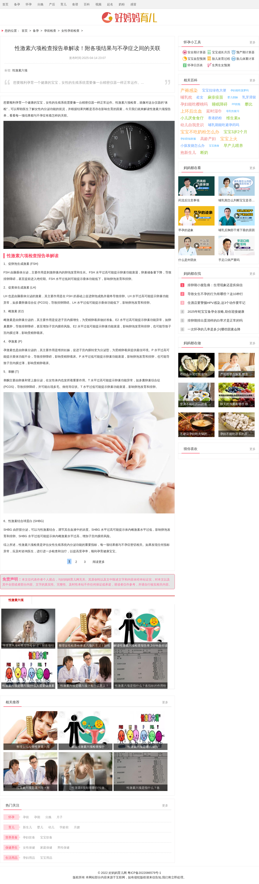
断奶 (204, 152)
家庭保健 (46, 847)
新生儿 (27, 827)
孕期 (37, 817)
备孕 (17, 4)
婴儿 (40, 827)
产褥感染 (189, 90)
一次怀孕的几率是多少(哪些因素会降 (214, 329)
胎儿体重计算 (245, 58)
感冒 (133, 4)
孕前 (26, 817)
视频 (98, 4)
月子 (60, 817)
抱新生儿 (188, 152)
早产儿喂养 (233, 146)
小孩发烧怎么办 (192, 145)
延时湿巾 (214, 111)
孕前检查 (50, 30)
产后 (52, 4)
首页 (5, 4)
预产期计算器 (245, 52)
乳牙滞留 (249, 97)
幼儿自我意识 (192, 125)
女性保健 (29, 847)
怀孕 (29, 4)
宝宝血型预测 (197, 58)
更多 (165, 702)
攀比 (249, 104)
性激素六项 (19, 70)
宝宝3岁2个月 (235, 132)
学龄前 (64, 827)
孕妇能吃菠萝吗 (240, 90)
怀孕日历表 (195, 65)
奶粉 (122, 4)
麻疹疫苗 (215, 97)
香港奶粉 (215, 118)
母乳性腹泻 (232, 111)
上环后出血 (191, 111)
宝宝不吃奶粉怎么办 (199, 131)
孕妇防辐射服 (188, 138)
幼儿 (51, 827)
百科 (87, 4)
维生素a (233, 118)
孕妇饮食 (29, 837)
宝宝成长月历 (221, 52)
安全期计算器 (197, 52)
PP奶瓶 (236, 104)
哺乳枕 (186, 97)
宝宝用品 (46, 857)
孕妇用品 (29, 857)
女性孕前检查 (70, 30)
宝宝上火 (228, 138)
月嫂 (77, 827)
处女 (199, 97)
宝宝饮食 (46, 837)
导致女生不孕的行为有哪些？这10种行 (215, 294)
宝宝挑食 (214, 145)
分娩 (40, 4)
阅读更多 (99, 562)
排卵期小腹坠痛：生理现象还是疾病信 (215, 285)
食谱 (75, 4)
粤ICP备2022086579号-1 (144, 873)
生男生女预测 (221, 65)
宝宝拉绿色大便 (214, 90)
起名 (110, 4)
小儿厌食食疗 (192, 118)
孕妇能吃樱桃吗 (194, 104)
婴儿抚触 (232, 97)
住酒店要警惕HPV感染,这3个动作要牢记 (216, 303)
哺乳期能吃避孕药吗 (223, 125)
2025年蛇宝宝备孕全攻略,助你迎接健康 (216, 311)
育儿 (63, 4)
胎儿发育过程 (221, 58)
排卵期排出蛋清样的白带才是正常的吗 (215, 320)
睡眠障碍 (219, 104)
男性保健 (63, 847)
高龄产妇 (208, 139)
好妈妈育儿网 (129, 17)
